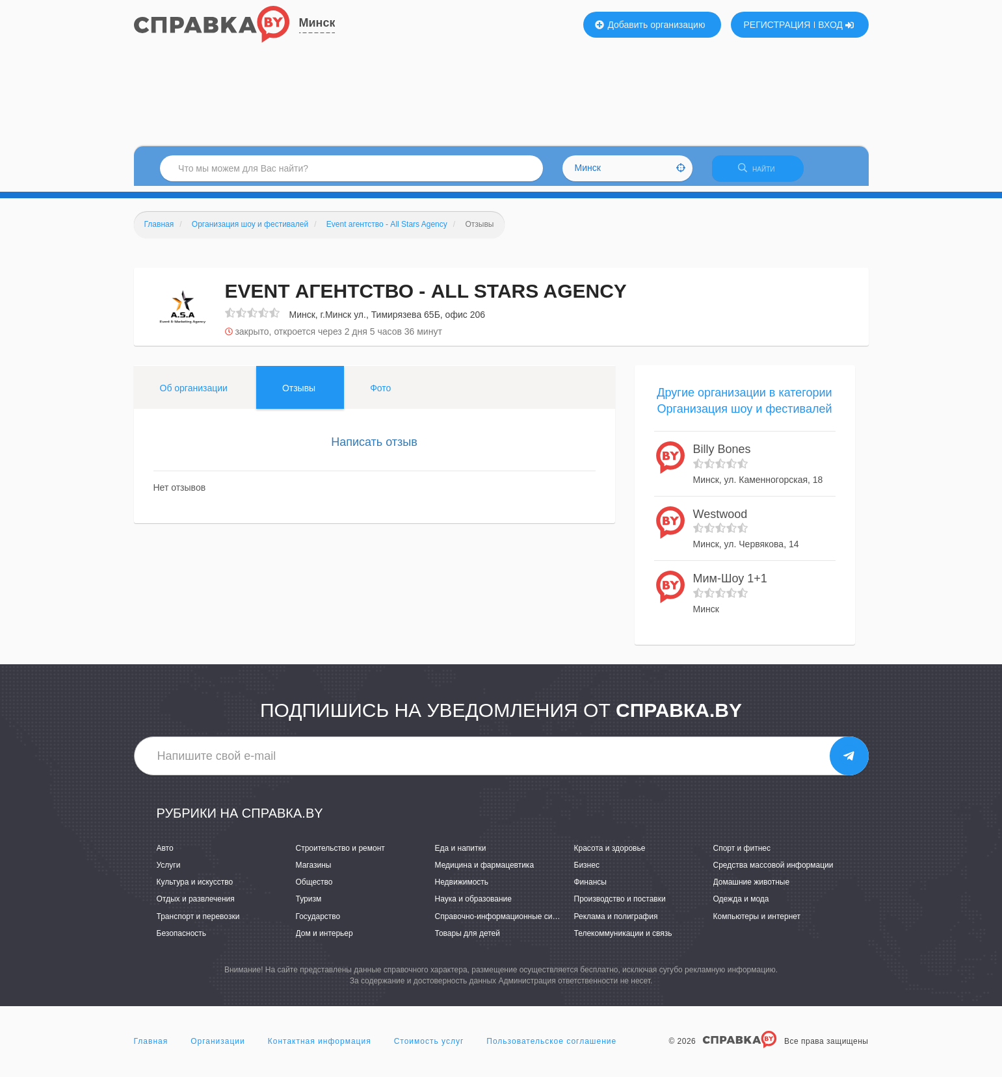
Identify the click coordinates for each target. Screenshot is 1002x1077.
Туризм (309, 904)
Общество (314, 887)
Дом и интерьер (324, 938)
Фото (380, 393)
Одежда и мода (741, 904)
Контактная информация (319, 1047)
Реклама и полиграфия (616, 921)
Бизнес (587, 871)
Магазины (314, 871)
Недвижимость (462, 887)
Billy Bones (722, 454)
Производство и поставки (620, 904)
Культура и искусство (195, 887)
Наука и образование (473, 904)
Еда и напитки (460, 854)
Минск (317, 22)
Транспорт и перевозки (198, 921)
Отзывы (298, 393)
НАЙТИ (764, 171)
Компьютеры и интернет (757, 921)
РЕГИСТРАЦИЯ (777, 24)
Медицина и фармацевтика (484, 871)
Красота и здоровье (610, 854)
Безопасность (182, 938)
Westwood (720, 519)
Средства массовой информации (773, 871)
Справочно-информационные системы (505, 921)
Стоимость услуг (429, 1047)
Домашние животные (751, 887)
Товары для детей (467, 938)
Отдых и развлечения (196, 904)
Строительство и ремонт (340, 854)
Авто (165, 854)
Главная (151, 1047)
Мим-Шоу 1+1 (730, 584)
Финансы (590, 887)
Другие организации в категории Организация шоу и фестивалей (744, 406)
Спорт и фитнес (742, 854)
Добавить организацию (650, 24)
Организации (218, 1047)
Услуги (169, 871)
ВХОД (836, 24)
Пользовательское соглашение (551, 1047)
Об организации (194, 393)
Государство (318, 921)
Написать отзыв (374, 447)
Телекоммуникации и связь (623, 938)
